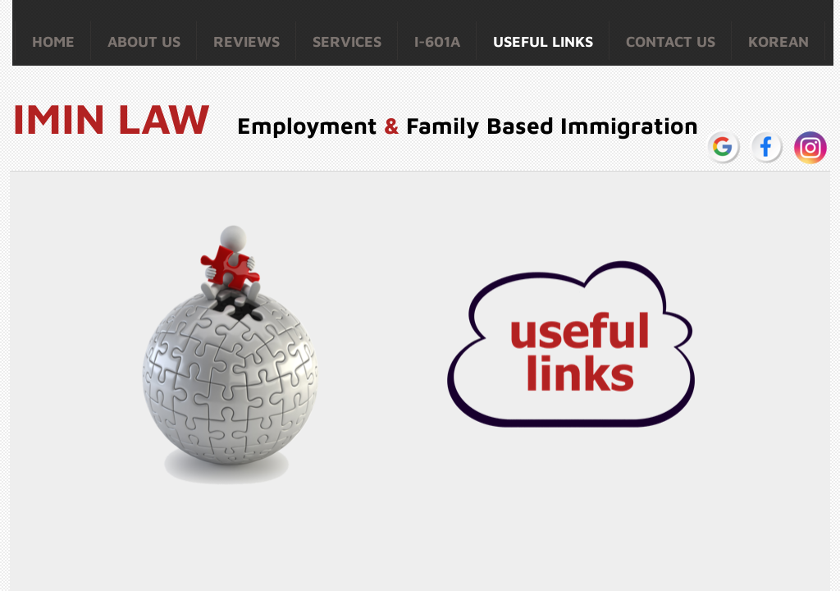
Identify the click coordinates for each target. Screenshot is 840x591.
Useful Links (543, 41)
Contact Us (670, 41)
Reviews (246, 41)
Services (347, 41)
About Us (143, 41)
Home (53, 41)
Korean (778, 41)
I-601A (437, 41)
